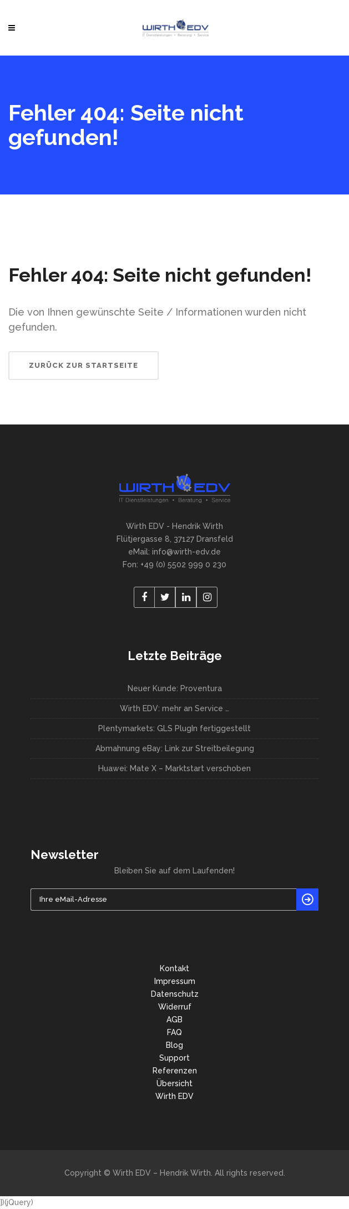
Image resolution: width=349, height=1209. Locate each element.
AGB (174, 1019)
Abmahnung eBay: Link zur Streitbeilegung (174, 748)
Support (174, 1057)
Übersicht (174, 1083)
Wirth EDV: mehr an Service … (174, 708)
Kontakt (174, 968)
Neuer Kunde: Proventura (175, 688)
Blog (174, 1045)
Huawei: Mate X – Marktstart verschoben (174, 768)
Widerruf (174, 1006)
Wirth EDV (174, 1096)
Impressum (174, 981)
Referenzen (175, 1070)
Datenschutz (175, 994)
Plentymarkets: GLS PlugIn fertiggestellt (174, 728)
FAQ (174, 1032)
